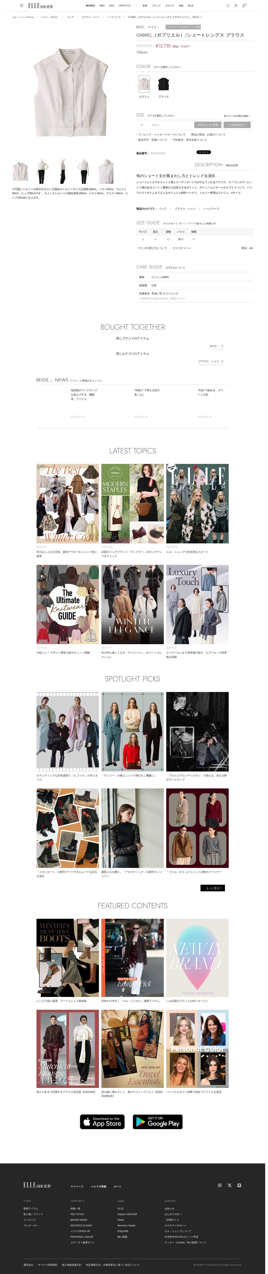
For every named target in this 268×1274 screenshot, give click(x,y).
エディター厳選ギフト (83, 1242)
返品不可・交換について (152, 139)
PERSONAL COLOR (82, 1237)
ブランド (156, 5)
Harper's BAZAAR (127, 1214)
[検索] (228, 5)
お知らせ (169, 1208)
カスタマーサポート (176, 1225)
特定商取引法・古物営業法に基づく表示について (113, 1264)
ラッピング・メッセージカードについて (162, 134)
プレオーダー (31, 1225)
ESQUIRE (123, 1231)
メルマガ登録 (98, 1186)
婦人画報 (122, 1237)
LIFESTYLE (125, 5)
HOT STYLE (77, 1214)
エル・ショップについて (178, 1231)
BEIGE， (214, 346)
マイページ (77, 1186)
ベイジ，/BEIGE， (50, 17)
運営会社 (28, 1264)
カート (117, 1186)
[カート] (243, 5)
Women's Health (126, 1225)
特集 (181, 5)
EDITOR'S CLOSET (81, 1225)
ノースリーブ (114, 17)
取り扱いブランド (33, 1214)
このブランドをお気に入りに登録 (183, 27)
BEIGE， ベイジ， (148, 27)
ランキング (30, 1220)
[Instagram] (220, 1186)
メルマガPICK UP (80, 1231)
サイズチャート (182, 248)
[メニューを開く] (21, 5)
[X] (230, 1186)
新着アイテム (31, 1208)
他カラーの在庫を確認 (236, 116)
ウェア (70, 17)
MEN (102, 5)
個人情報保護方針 (71, 1264)
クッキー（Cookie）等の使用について (185, 1242)
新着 (145, 5)
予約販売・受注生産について (190, 139)
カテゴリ (169, 5)
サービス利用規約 (47, 1264)
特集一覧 (75, 1208)
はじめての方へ (173, 1214)
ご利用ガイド (172, 1220)
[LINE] (240, 1186)
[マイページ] (236, 5)
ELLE (190, 5)
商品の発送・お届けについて (208, 134)
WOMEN (90, 5)
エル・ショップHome (22, 17)
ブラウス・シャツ (90, 17)
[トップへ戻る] (257, 1156)
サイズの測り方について (152, 248)
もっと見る (212, 888)
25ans (121, 1220)
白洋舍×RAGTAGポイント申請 (181, 1237)
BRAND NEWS (79, 1220)
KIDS (111, 5)
